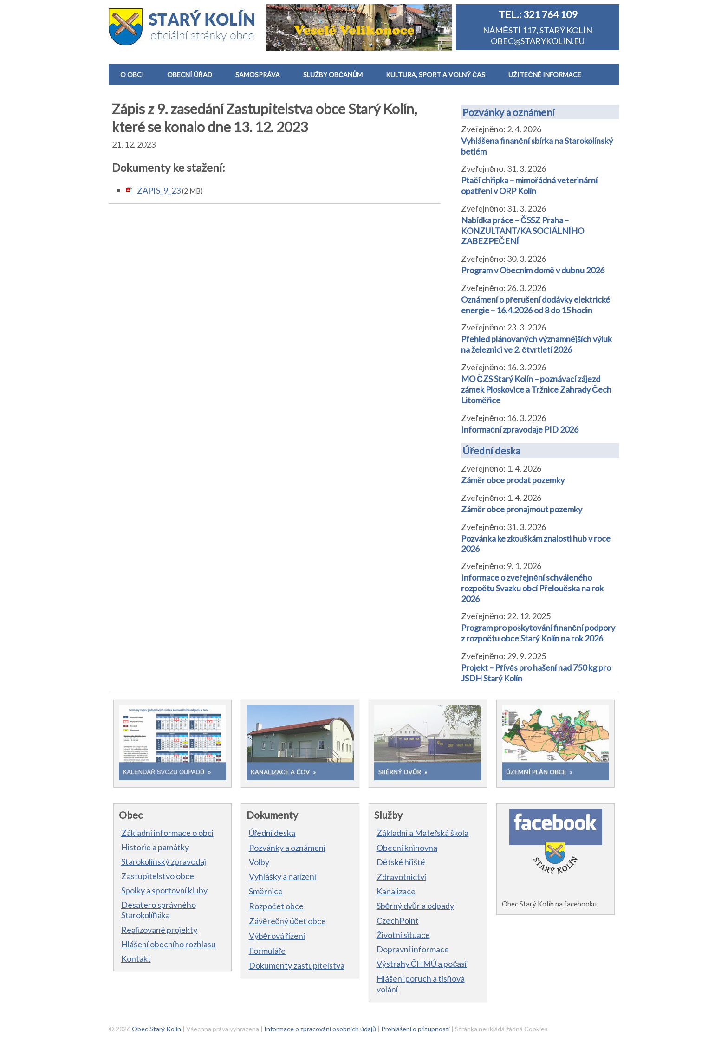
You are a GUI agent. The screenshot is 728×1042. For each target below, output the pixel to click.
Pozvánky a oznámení (508, 112)
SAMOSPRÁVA (257, 74)
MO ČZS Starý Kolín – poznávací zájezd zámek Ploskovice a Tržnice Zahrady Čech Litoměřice (536, 389)
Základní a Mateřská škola (423, 833)
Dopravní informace (413, 949)
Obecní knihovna (407, 847)
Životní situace (403, 935)
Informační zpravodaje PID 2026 (519, 429)
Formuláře (267, 950)
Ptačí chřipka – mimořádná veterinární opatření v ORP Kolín (529, 185)
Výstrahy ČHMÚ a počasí (422, 963)
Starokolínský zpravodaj (163, 861)
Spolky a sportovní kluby (164, 890)
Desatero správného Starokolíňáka (158, 910)
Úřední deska (491, 450)
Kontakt (136, 958)
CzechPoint (398, 920)
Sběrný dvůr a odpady (415, 905)
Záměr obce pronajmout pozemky (521, 509)
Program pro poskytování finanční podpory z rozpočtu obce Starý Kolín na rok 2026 (538, 632)
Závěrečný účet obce (287, 921)
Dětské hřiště (401, 862)
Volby (259, 862)
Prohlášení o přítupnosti (415, 1029)
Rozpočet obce (276, 906)
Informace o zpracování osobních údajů (320, 1029)
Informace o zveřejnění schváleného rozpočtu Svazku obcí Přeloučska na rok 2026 (532, 588)
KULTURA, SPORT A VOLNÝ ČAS (435, 74)
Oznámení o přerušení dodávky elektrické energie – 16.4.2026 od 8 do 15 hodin (535, 304)
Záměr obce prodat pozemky (513, 480)
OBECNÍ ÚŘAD (189, 74)
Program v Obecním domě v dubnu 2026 (532, 270)
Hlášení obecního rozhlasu (168, 944)
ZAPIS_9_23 (159, 190)
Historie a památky (155, 847)
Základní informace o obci (167, 833)
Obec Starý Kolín (156, 1029)
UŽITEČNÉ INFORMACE (544, 74)
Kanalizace (396, 891)
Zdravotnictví (401, 877)
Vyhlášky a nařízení (283, 876)
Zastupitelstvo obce (157, 876)
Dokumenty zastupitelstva (296, 965)
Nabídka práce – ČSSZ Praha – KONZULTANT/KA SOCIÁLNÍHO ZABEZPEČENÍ (522, 230)
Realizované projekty (159, 930)
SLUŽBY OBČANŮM (333, 74)
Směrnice (266, 891)
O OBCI (132, 74)
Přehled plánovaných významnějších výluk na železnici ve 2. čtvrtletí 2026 (536, 344)
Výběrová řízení (277, 936)
